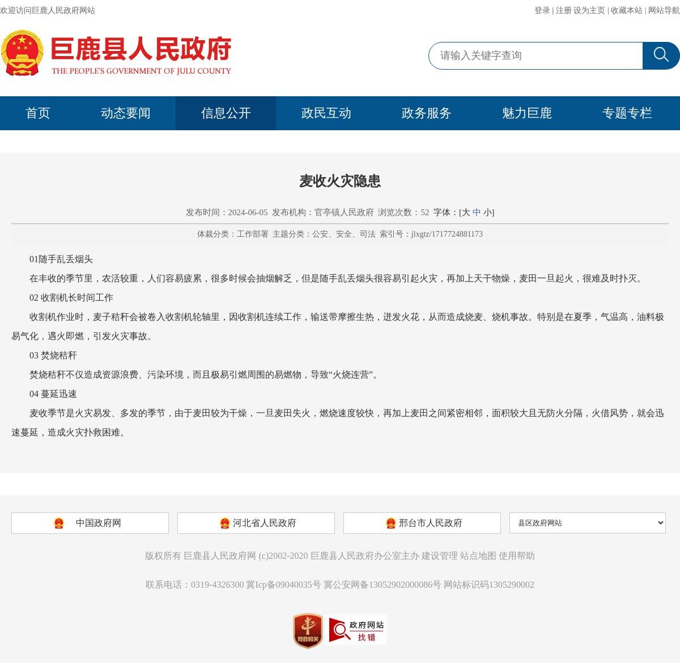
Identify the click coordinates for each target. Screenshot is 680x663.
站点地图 (478, 556)
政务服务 (427, 113)
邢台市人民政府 (430, 523)
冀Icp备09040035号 (283, 584)
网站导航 (664, 10)
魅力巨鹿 (527, 113)
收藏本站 (627, 10)
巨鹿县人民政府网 (220, 556)
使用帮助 (517, 556)
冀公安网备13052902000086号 (382, 584)
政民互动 (326, 113)
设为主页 (589, 10)
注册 (564, 10)
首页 (38, 113)
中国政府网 (98, 523)
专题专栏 (627, 113)
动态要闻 (126, 113)
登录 (542, 10)
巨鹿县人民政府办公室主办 (365, 556)
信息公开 (226, 113)
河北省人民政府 (264, 523)
